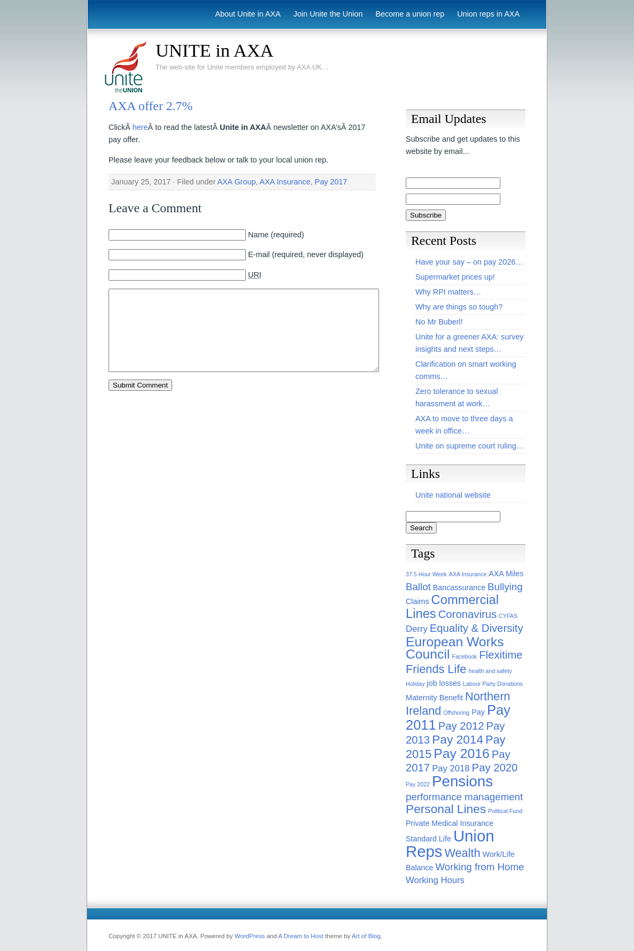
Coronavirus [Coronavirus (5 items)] (467, 614)
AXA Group (236, 181)
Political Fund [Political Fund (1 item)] (505, 811)
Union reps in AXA (488, 14)
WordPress (250, 936)
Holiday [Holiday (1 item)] (415, 684)
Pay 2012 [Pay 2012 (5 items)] (461, 726)
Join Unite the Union (328, 14)
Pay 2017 (331, 181)
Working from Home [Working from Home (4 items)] (480, 866)
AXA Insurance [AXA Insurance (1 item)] (468, 574)
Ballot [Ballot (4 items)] (418, 586)
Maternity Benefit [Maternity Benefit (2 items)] (434, 697)
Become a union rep (409, 14)
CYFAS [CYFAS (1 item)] (508, 616)
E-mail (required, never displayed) (306, 254)
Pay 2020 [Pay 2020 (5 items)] (495, 768)
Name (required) (276, 234)
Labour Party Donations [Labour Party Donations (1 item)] (493, 684)
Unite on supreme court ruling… (469, 446)
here (140, 127)
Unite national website (453, 495)
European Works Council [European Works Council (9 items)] (455, 648)
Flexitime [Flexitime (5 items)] (500, 655)
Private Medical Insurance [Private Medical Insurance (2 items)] (449, 823)
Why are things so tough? (458, 307)
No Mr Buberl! (439, 322)
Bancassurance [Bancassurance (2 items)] (459, 587)
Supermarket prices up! (455, 277)
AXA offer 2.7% (150, 106)
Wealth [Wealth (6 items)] (462, 853)
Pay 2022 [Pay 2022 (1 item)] (418, 784)
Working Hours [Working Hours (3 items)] (435, 880)
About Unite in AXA (247, 14)
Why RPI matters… (448, 292)
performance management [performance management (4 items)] (464, 796)
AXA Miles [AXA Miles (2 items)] (506, 573)
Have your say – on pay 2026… (469, 262)
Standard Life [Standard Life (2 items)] (428, 838)
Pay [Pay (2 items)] (478, 712)
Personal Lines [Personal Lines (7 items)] (446, 809)
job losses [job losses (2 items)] (444, 683)
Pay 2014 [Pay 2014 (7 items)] (457, 739)
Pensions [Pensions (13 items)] (462, 781)
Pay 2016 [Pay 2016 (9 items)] (461, 753)
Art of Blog (366, 936)
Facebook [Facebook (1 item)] (464, 656)
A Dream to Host (300, 936)
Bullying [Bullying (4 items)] (505, 586)
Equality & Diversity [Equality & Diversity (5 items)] (476, 628)
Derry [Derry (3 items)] (417, 629)
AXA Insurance (285, 181)
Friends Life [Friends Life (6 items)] (436, 669)
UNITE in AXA (215, 50)
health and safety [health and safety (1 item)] (490, 671)
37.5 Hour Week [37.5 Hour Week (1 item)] (426, 574)
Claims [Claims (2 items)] (417, 601)
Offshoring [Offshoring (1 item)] (456, 712)
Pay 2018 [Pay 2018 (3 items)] (450, 768)
